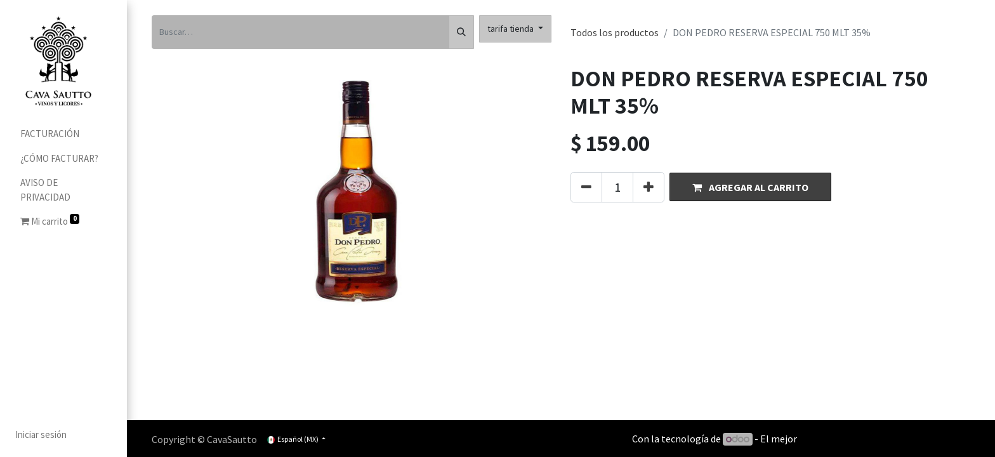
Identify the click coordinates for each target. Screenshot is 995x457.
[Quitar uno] (586, 187)
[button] (750, 187)
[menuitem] (63, 134)
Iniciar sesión (41, 434)
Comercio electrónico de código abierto (884, 438)
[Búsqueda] (461, 32)
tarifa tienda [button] (511, 28)
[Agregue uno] (648, 187)
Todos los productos (614, 32)
